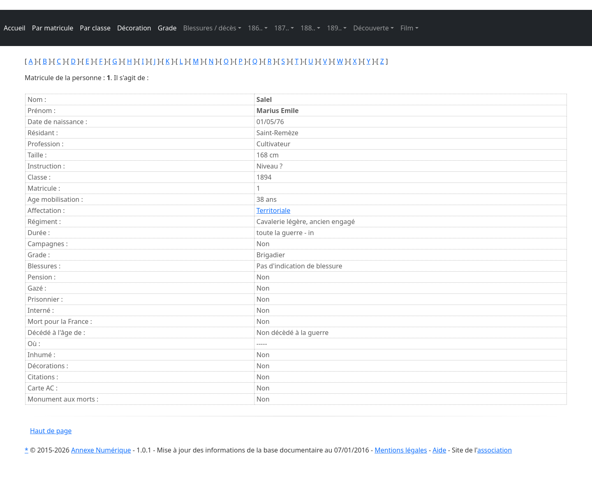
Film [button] (407, 27)
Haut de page (51, 430)
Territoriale (273, 210)
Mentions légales (401, 450)
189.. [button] (334, 27)
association (494, 450)
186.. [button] (255, 27)
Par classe (95, 27)
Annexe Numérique (101, 450)
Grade (167, 27)
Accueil (14, 27)
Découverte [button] (371, 27)
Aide (439, 450)
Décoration (134, 27)
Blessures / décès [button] (209, 27)
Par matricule (53, 27)
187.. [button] (281, 27)
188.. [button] (308, 27)
